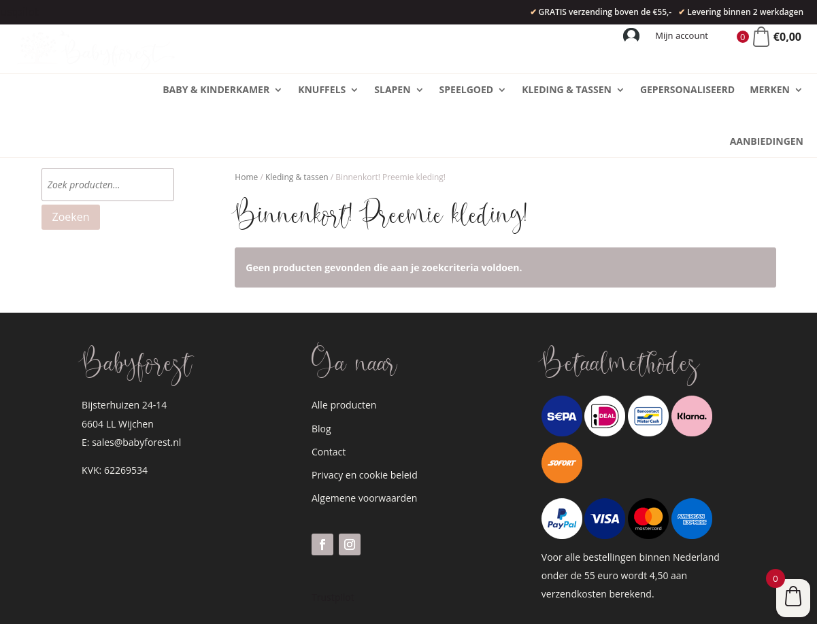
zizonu (364, 604)
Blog (321, 376)
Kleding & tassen (297, 125)
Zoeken (71, 165)
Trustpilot (333, 545)
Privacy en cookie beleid (365, 423)
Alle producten (344, 353)
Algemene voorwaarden (364, 446)
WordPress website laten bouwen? (245, 604)
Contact (329, 400)
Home (246, 125)
